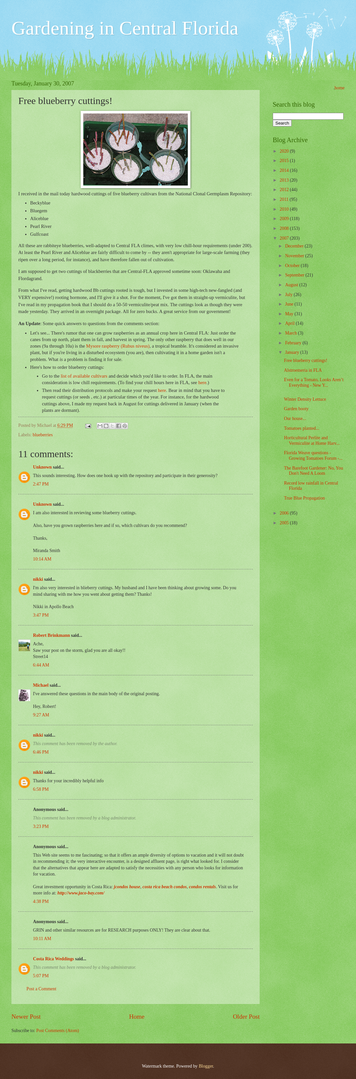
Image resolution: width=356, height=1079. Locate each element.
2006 (285, 513)
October (293, 265)
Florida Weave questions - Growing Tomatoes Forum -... (313, 455)
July (289, 294)
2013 (285, 180)
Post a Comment (41, 988)
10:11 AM (42, 938)
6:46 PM (41, 752)
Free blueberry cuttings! (305, 360)
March (291, 333)
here (202, 382)
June (290, 304)
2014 (285, 170)
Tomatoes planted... (301, 428)
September (295, 275)
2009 (285, 218)
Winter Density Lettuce (305, 399)
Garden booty (296, 408)
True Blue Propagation (304, 498)
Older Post (246, 1016)
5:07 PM (41, 975)
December (295, 246)
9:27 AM (41, 714)
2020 (285, 151)
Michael (41, 685)
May (290, 313)
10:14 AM (42, 559)
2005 (285, 522)
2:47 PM (41, 484)
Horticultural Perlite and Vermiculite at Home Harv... (311, 440)
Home (136, 1016)
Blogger (206, 1066)
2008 (285, 228)
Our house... (295, 418)
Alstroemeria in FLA (303, 370)
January (292, 352)
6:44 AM (41, 665)
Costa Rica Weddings (53, 958)
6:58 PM (41, 789)
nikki (38, 579)
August (292, 284)
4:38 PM (41, 901)
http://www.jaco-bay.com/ (81, 893)
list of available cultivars (84, 376)
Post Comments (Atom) (57, 1030)
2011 (285, 199)
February (293, 342)
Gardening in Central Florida (124, 28)
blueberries (43, 434)
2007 (285, 238)
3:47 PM (41, 615)
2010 (285, 209)
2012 (285, 189)
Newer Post (26, 1016)
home (339, 87)
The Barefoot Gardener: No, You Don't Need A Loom (313, 471)
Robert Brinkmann (51, 635)
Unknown (42, 467)
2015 (285, 160)
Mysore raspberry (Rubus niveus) (118, 346)
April (290, 323)
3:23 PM (41, 826)
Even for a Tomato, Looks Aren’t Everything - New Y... (313, 382)
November (295, 255)
